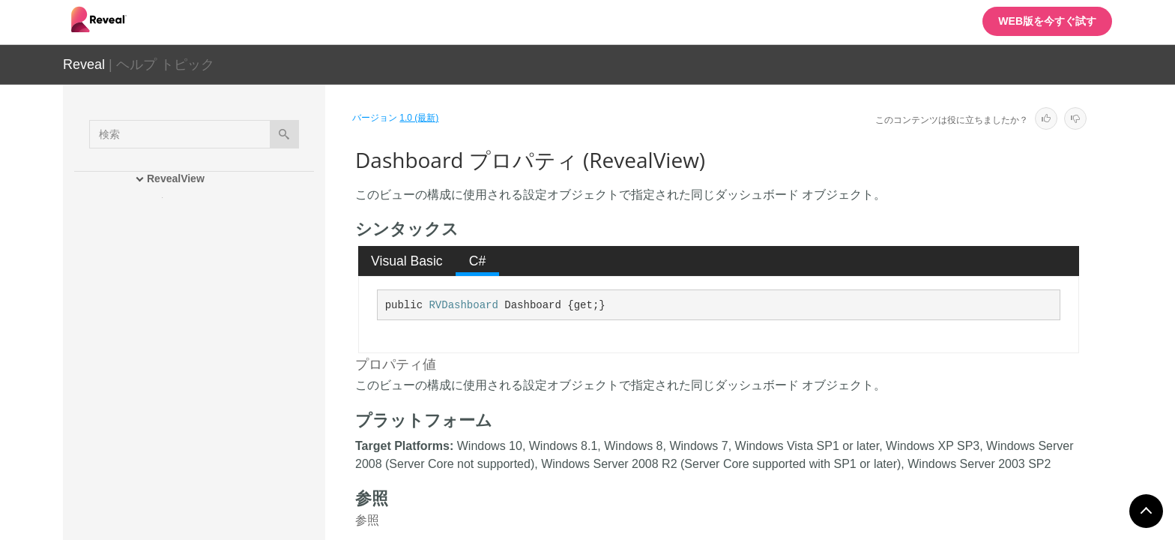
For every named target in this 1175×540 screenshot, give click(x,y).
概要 (170, 202)
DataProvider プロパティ (232, 399)
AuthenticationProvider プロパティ (244, 339)
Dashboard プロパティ (229, 373)
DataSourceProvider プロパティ (243, 432)
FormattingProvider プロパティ (246, 466)
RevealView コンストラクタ (226, 255)
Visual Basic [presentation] (407, 261)
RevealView (176, 178)
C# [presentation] (477, 261)
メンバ (176, 229)
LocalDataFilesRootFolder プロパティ (246, 500)
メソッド (181, 281)
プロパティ (186, 308)
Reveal (84, 64)
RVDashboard (463, 305)
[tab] (407, 261)
